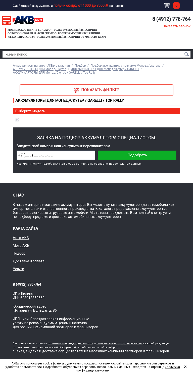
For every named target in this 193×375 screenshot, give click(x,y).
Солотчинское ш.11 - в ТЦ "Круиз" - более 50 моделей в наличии (54, 33)
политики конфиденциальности (70, 343)
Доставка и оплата (28, 261)
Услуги (18, 269)
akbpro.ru (114, 347)
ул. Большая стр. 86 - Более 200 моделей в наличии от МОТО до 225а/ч (57, 36)
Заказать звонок (176, 26)
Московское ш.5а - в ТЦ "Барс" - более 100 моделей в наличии (52, 29)
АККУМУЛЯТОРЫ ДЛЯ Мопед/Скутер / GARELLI (105, 69)
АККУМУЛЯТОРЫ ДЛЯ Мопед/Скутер (39, 69)
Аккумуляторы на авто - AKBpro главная (41, 65)
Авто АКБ (21, 238)
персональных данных (125, 163)
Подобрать (137, 155)
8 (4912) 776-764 (171, 19)
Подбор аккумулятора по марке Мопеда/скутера (126, 65)
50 (17, 120)
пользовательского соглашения (119, 343)
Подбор (80, 65)
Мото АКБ (21, 246)
